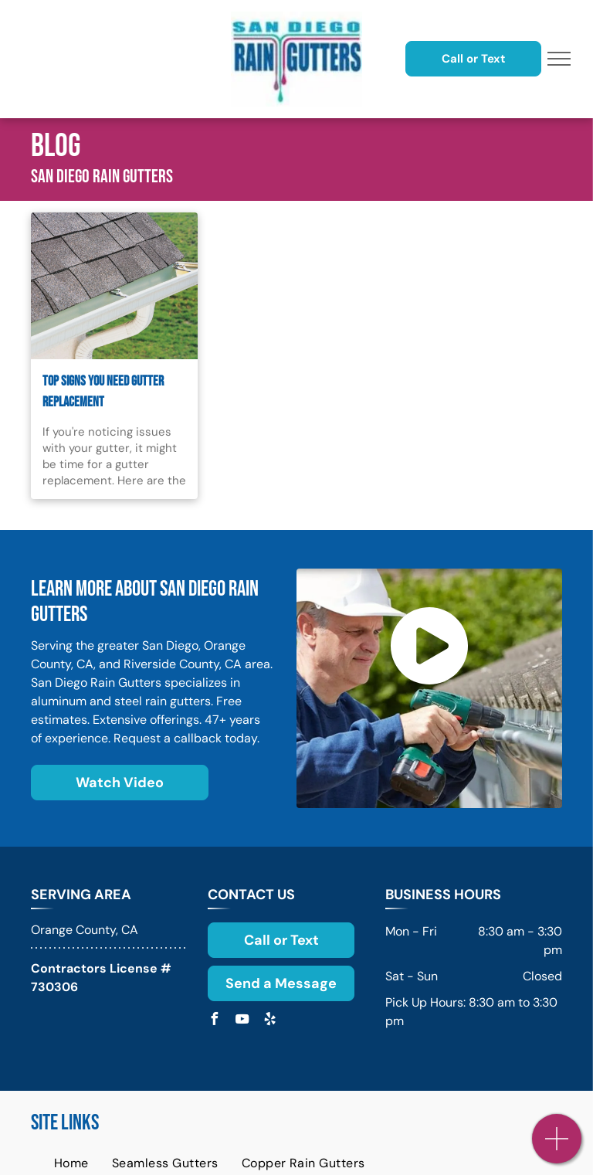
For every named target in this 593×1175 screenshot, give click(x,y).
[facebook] (214, 1021)
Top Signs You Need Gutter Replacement (103, 391)
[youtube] (242, 1021)
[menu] (559, 59)
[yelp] (269, 1021)
